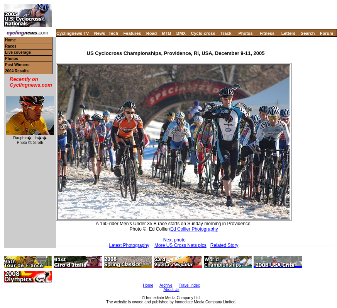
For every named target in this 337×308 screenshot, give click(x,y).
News (99, 33)
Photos (245, 33)
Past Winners (17, 65)
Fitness (266, 33)
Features (132, 33)
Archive (165, 285)
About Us (171, 289)
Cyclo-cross (203, 33)
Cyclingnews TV (72, 33)
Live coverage (18, 52)
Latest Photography (129, 245)
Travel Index (189, 285)
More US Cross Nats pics (180, 245)
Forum (326, 33)
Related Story (224, 245)
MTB (166, 33)
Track (226, 33)
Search (308, 33)
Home (10, 40)
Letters (288, 33)
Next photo (174, 240)
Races (10, 46)
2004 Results (17, 71)
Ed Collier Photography (194, 229)
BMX (181, 33)
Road (151, 33)
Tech (113, 33)
